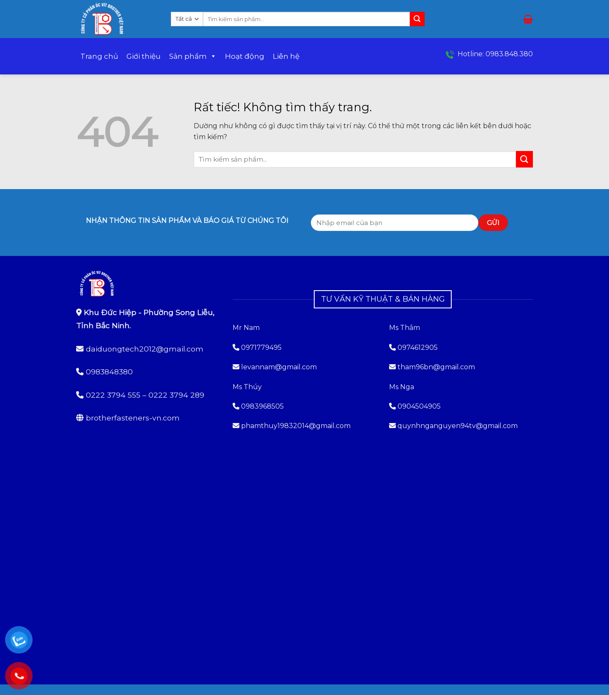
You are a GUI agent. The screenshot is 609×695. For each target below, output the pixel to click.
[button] (528, 19)
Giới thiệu (143, 56)
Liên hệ (286, 56)
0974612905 (418, 347)
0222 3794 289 (176, 394)
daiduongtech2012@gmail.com (144, 348)
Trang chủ (99, 56)
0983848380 (109, 371)
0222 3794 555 (113, 394)
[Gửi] (417, 19)
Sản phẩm (193, 56)
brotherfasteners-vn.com (133, 417)
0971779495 (257, 347)
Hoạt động (244, 56)
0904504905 (419, 406)
